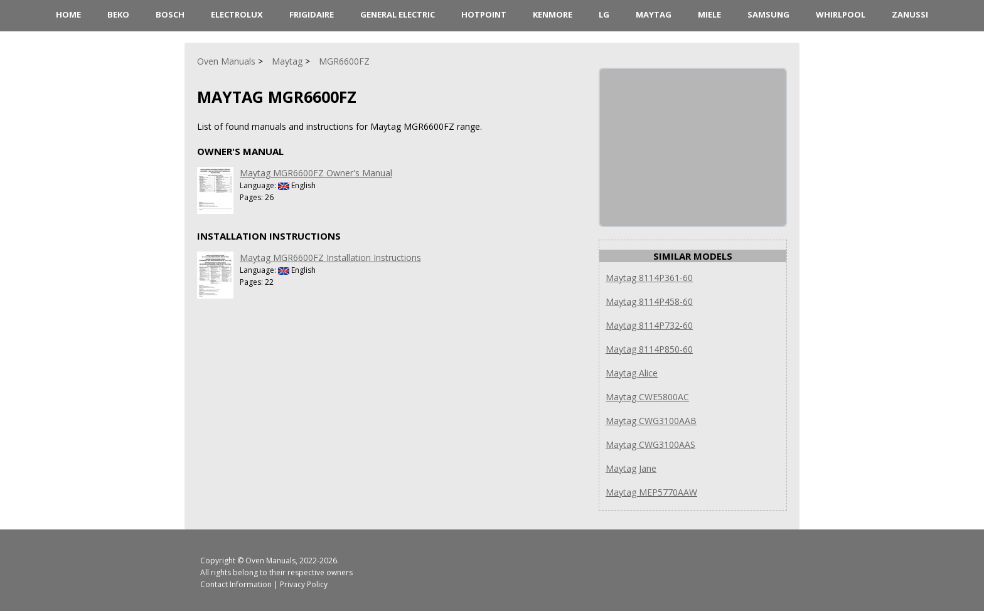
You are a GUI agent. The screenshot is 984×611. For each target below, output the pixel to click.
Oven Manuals (270, 560)
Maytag (653, 14)
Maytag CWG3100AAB (651, 421)
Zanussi (910, 14)
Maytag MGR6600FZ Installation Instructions (330, 257)
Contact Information (236, 584)
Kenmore (552, 14)
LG (604, 14)
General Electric (397, 14)
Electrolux (237, 14)
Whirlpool (840, 14)
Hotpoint (483, 14)
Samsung (768, 14)
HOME (68, 14)
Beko (118, 14)
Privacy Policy (304, 584)
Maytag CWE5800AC (647, 397)
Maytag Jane (631, 468)
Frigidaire (311, 14)
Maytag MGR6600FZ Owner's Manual (316, 173)
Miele (709, 14)
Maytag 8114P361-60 (649, 278)
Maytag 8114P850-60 (649, 349)
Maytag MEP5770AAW (651, 492)
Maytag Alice (632, 373)
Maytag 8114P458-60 (649, 301)
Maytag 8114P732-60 (649, 325)
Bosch (170, 14)
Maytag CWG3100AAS (650, 444)
